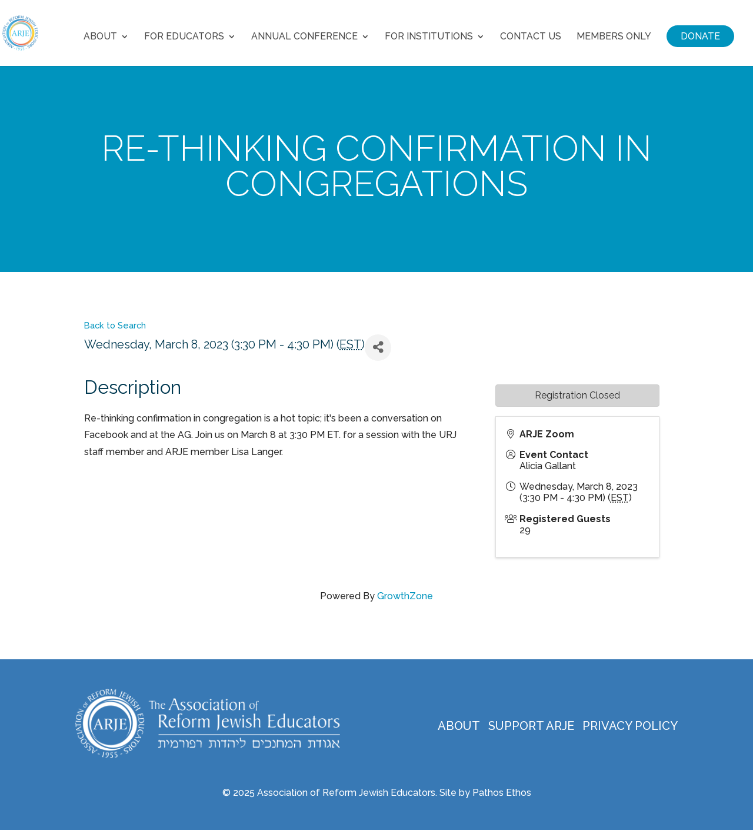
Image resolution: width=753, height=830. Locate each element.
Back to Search (115, 325)
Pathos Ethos (501, 792)
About (100, 37)
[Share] (378, 347)
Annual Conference (304, 37)
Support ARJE (531, 726)
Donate (700, 36)
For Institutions (429, 37)
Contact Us (530, 37)
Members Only (614, 37)
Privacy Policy (630, 726)
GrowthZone (405, 596)
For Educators (184, 37)
